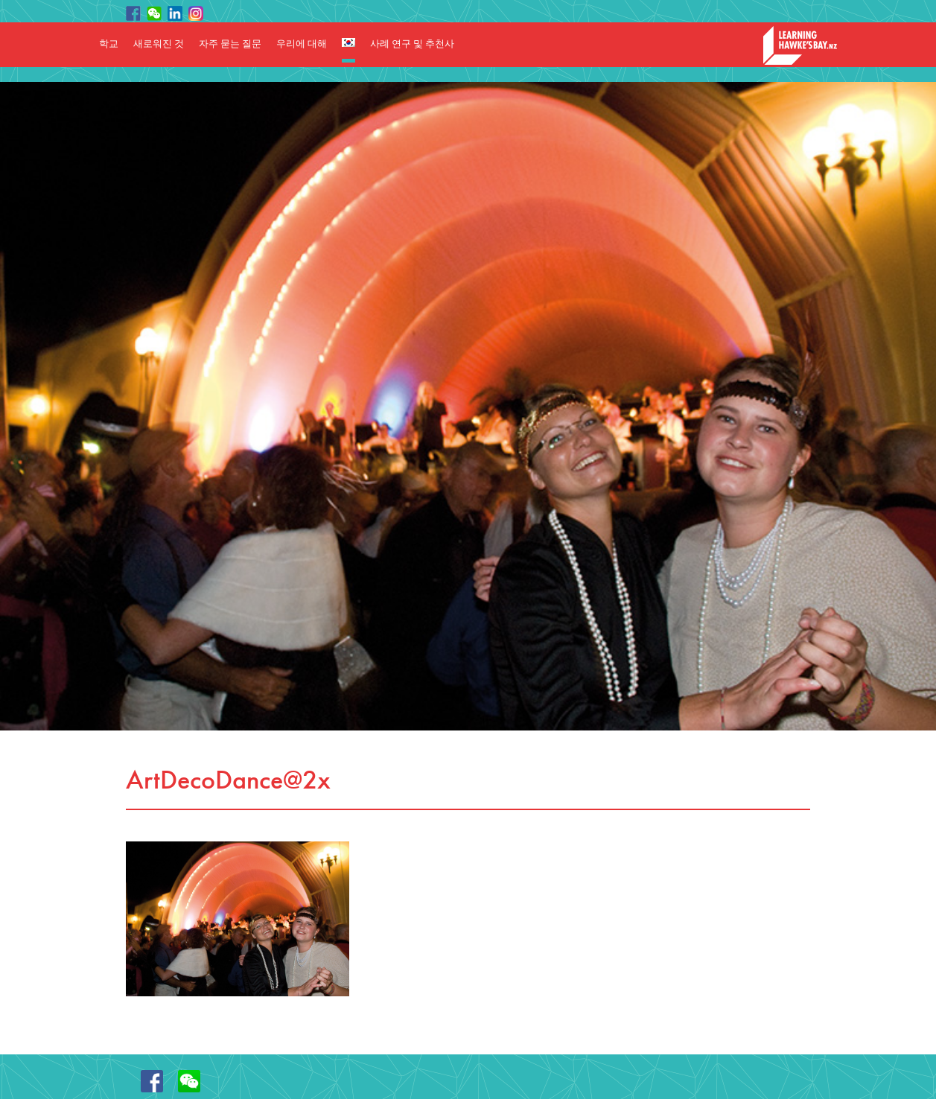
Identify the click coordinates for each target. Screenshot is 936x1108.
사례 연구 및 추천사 (412, 44)
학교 (108, 44)
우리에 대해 (301, 44)
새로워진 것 (158, 44)
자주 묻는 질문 (230, 44)
